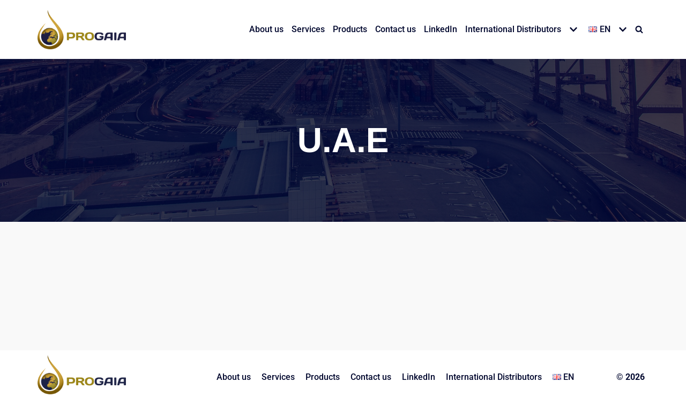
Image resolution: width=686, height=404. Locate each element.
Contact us (395, 29)
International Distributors (494, 377)
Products (350, 29)
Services (308, 29)
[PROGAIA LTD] (82, 29)
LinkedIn (440, 29)
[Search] (639, 29)
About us (266, 29)
